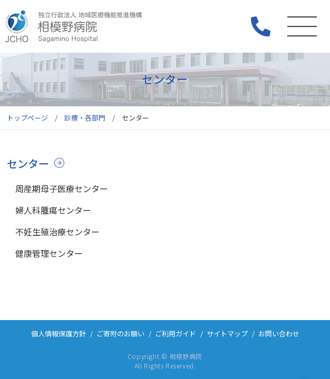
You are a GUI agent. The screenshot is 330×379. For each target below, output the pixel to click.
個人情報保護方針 (58, 333)
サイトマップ (227, 333)
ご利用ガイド (175, 333)
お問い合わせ (278, 333)
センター (28, 163)
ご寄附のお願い (120, 333)
